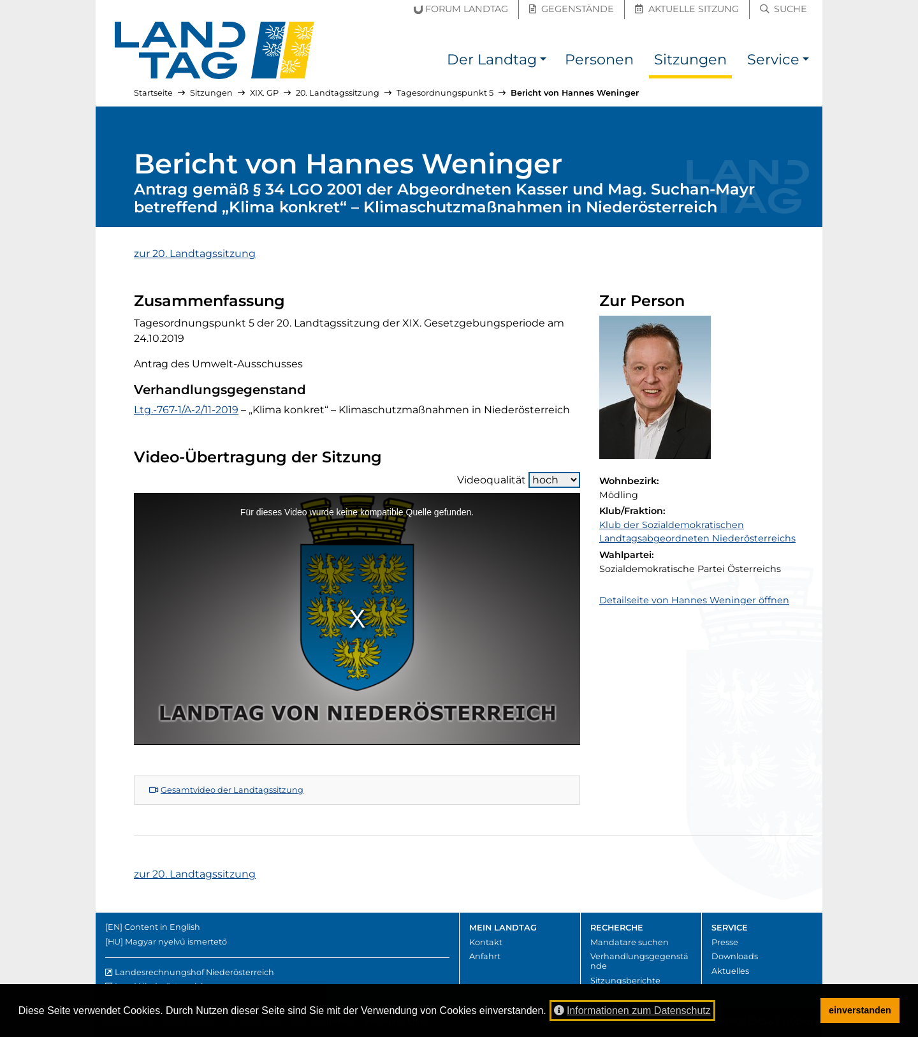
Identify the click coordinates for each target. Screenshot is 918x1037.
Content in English (162, 927)
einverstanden (860, 1010)
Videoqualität (518, 480)
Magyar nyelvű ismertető (176, 941)
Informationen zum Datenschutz (632, 1010)
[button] (543, 61)
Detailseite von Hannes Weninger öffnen (694, 600)
